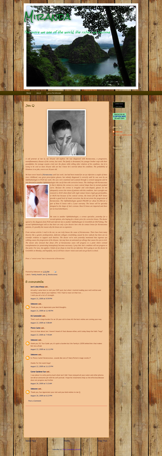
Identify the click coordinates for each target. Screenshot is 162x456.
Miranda (47, 16)
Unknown (34, 304)
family (34, 274)
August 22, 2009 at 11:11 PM (42, 349)
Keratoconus (47, 175)
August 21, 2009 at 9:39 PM (41, 298)
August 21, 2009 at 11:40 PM (42, 311)
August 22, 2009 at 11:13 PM (42, 366)
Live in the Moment (54, 93)
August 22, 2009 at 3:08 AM (41, 323)
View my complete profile (122, 135)
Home (29, 93)
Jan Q (30, 105)
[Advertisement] (66, 422)
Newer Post (31, 440)
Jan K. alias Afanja (37, 287)
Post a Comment (34, 401)
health (39, 274)
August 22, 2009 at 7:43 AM (41, 335)
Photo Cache (35, 328)
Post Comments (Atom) (71, 449)
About (38, 93)
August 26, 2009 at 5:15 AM (41, 383)
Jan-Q (45, 274)
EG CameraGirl (36, 316)
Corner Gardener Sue (38, 372)
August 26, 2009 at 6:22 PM (41, 395)
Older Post (102, 440)
